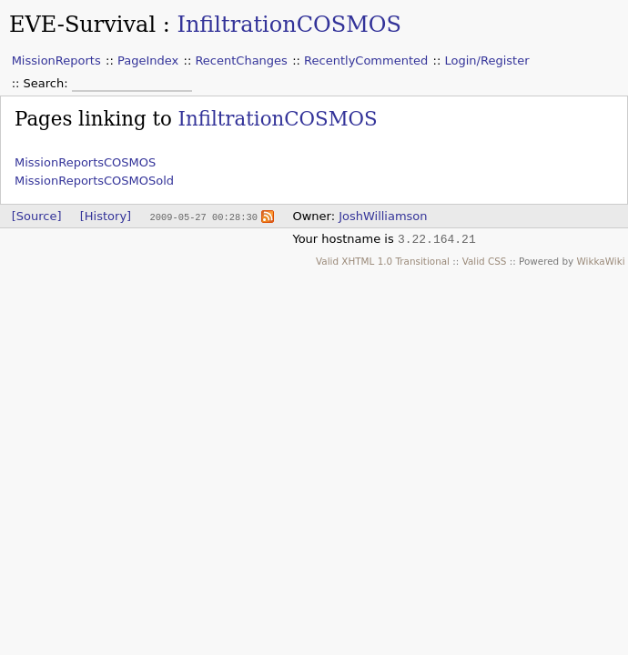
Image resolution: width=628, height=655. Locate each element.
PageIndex (147, 60)
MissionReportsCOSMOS (85, 162)
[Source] (37, 216)
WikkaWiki (601, 261)
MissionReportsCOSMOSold (94, 180)
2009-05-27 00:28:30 (203, 216)
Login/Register (487, 60)
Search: (48, 83)
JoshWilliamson (383, 216)
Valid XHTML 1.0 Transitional (383, 261)
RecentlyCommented (366, 60)
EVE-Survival (82, 24)
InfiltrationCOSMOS (288, 24)
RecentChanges (241, 60)
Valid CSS (484, 261)
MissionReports (56, 60)
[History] (105, 216)
